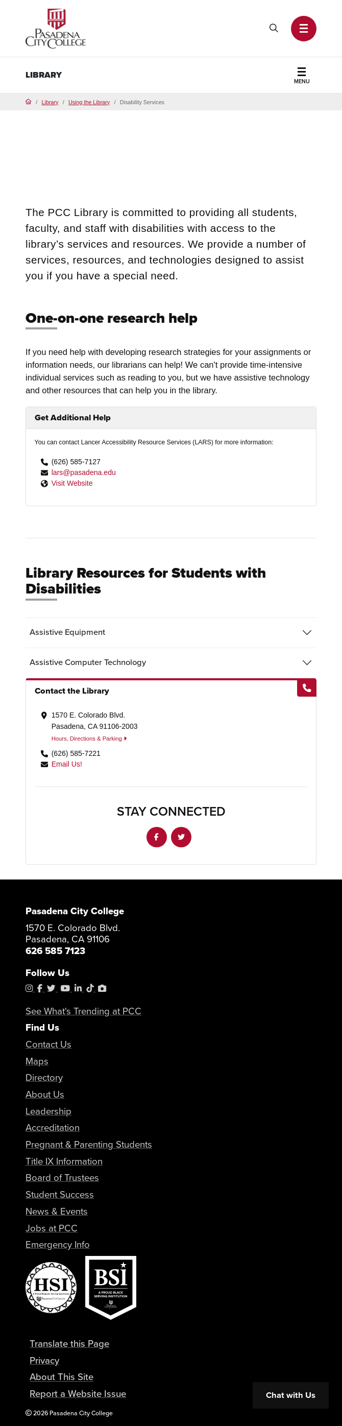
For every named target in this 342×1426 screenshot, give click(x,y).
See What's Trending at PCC (83, 1011)
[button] (303, 28)
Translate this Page (69, 1343)
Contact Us (48, 1044)
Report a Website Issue (78, 1393)
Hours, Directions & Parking (89, 738)
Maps (37, 1061)
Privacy (44, 1360)
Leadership (48, 1111)
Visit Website (72, 483)
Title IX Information (64, 1161)
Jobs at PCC (52, 1228)
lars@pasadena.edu (84, 472)
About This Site (61, 1377)
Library (44, 74)
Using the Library (89, 102)
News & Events (57, 1211)
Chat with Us (290, 1395)
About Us (45, 1094)
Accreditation (53, 1127)
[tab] (171, 633)
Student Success (60, 1194)
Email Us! (67, 764)
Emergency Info (58, 1244)
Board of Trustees (62, 1177)
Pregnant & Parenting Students (89, 1144)
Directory (44, 1077)
